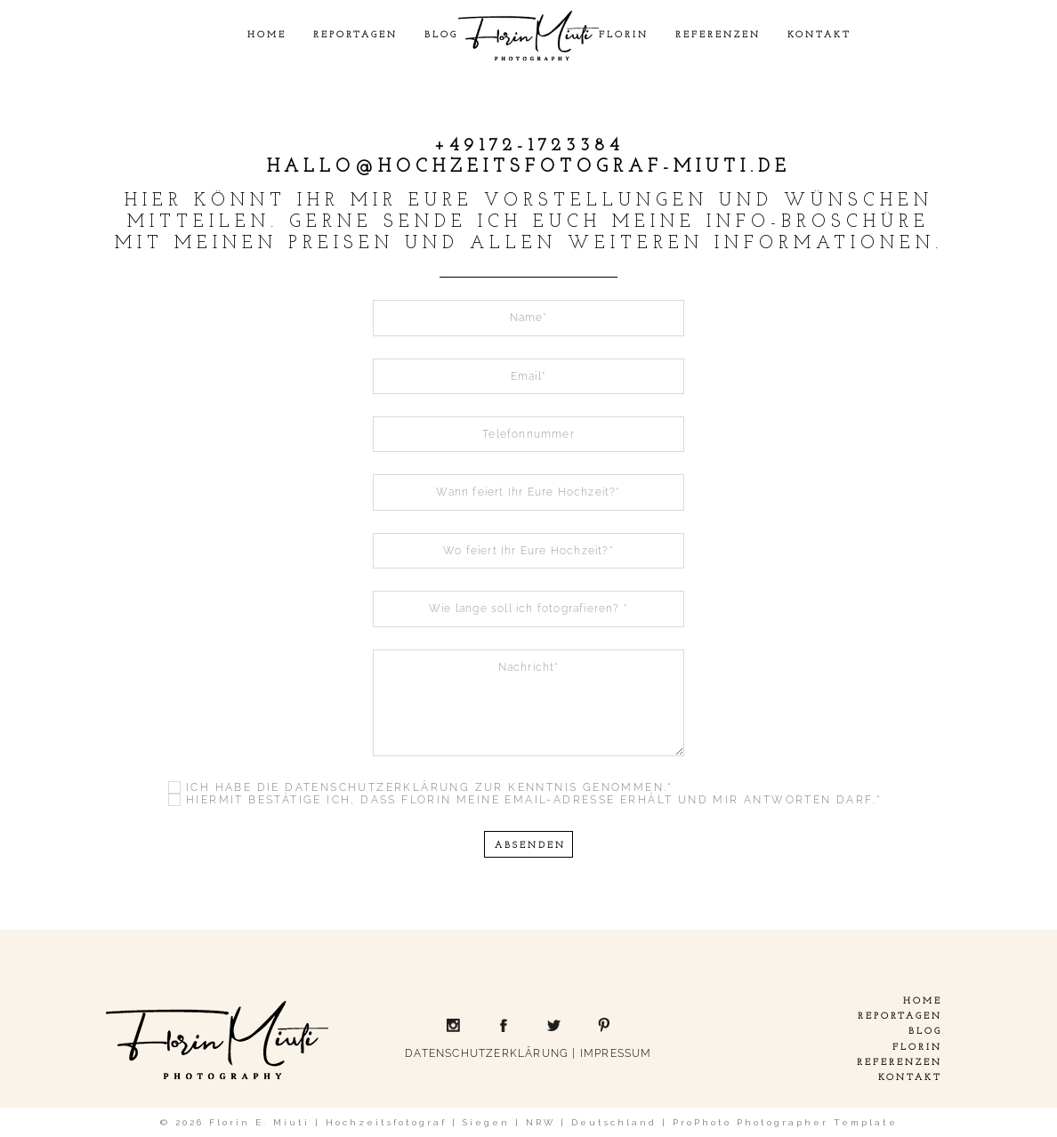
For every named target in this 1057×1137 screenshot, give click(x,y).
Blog (441, 35)
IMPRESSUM (616, 1053)
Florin (624, 35)
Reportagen (355, 35)
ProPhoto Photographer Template (785, 1122)
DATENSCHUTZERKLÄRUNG (487, 1053)
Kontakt (819, 35)
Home (266, 35)
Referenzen (718, 35)
